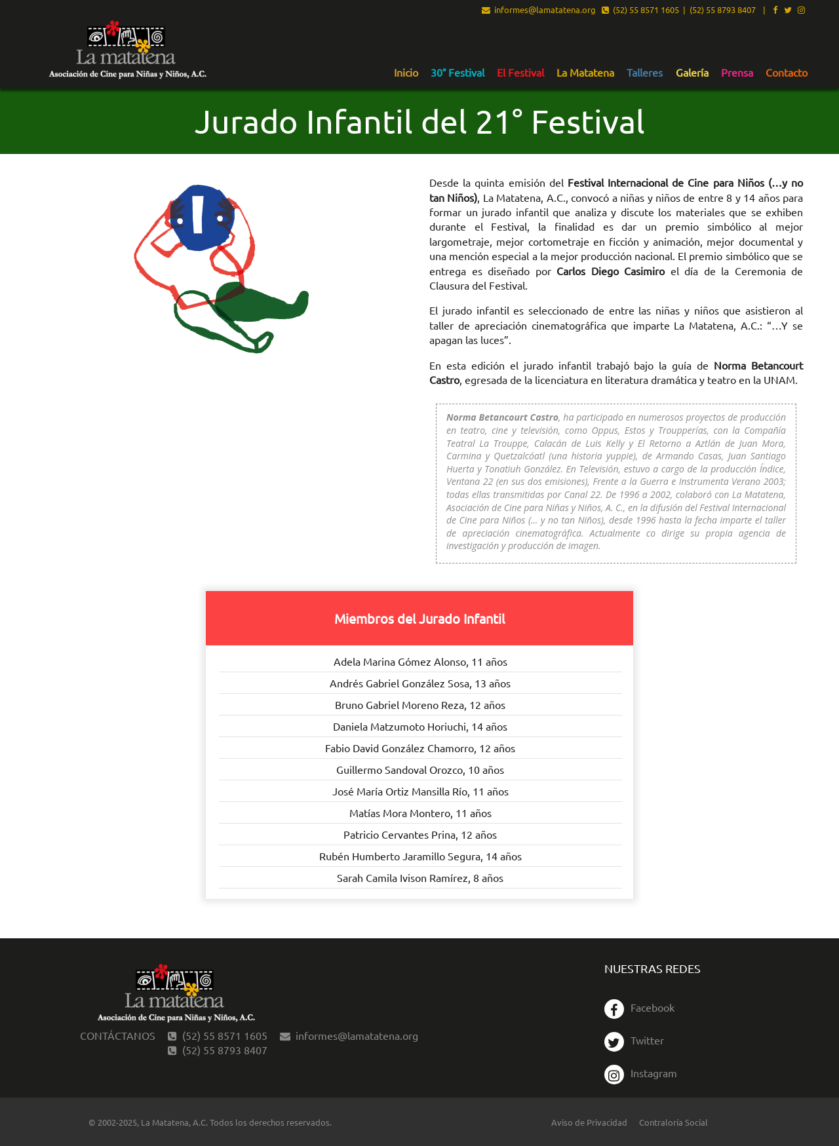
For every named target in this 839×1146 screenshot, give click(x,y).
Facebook (639, 1007)
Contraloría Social (673, 1122)
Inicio (406, 73)
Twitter (634, 1039)
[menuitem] (406, 72)
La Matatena (585, 73)
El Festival (520, 73)
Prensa (737, 73)
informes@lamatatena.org (539, 10)
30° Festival (457, 73)
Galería (692, 73)
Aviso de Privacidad (589, 1122)
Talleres (645, 73)
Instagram (640, 1072)
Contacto (787, 73)
